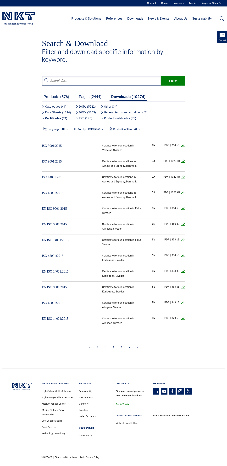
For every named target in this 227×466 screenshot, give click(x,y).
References (114, 18)
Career (164, 3)
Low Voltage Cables (52, 420)
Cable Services (49, 427)
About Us (180, 18)
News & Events (158, 18)
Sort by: (82, 129)
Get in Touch (122, 404)
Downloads (135, 18)
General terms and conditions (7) (124, 112)
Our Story (84, 403)
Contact (151, 3)
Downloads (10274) (128, 96)
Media (192, 3)
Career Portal (85, 435)
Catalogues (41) (54, 106)
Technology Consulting (53, 433)
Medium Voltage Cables (54, 403)
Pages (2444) (90, 96)
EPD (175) (84, 118)
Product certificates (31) (118, 118)
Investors (179, 3)
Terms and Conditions (66, 457)
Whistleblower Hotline (127, 423)
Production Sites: (123, 129)
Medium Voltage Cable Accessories (53, 412)
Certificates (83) (54, 118)
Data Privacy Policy (90, 457)
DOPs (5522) (86, 106)
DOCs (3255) (86, 112)
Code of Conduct (87, 416)
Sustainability (202, 18)
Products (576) (56, 96)
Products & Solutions (86, 18)
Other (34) (109, 106)
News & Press (86, 397)
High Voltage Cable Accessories (57, 397)
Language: (54, 129)
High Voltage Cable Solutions (56, 391)
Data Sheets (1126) (56, 112)
